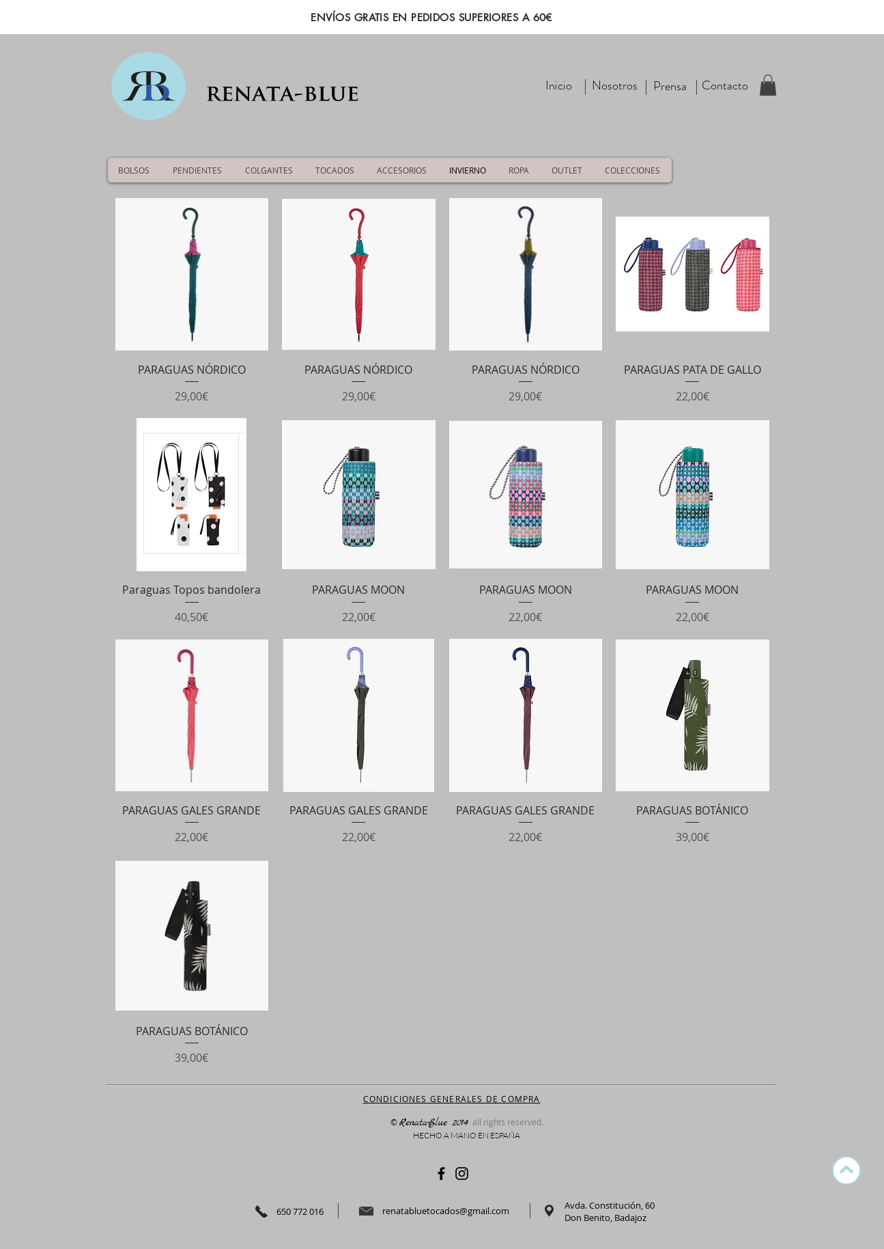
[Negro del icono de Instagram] (461, 1173)
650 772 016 (300, 1211)
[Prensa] (670, 86)
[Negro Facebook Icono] (441, 1173)
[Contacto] (725, 85)
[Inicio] (559, 85)
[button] (768, 85)
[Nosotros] (615, 85)
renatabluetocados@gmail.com (445, 1211)
